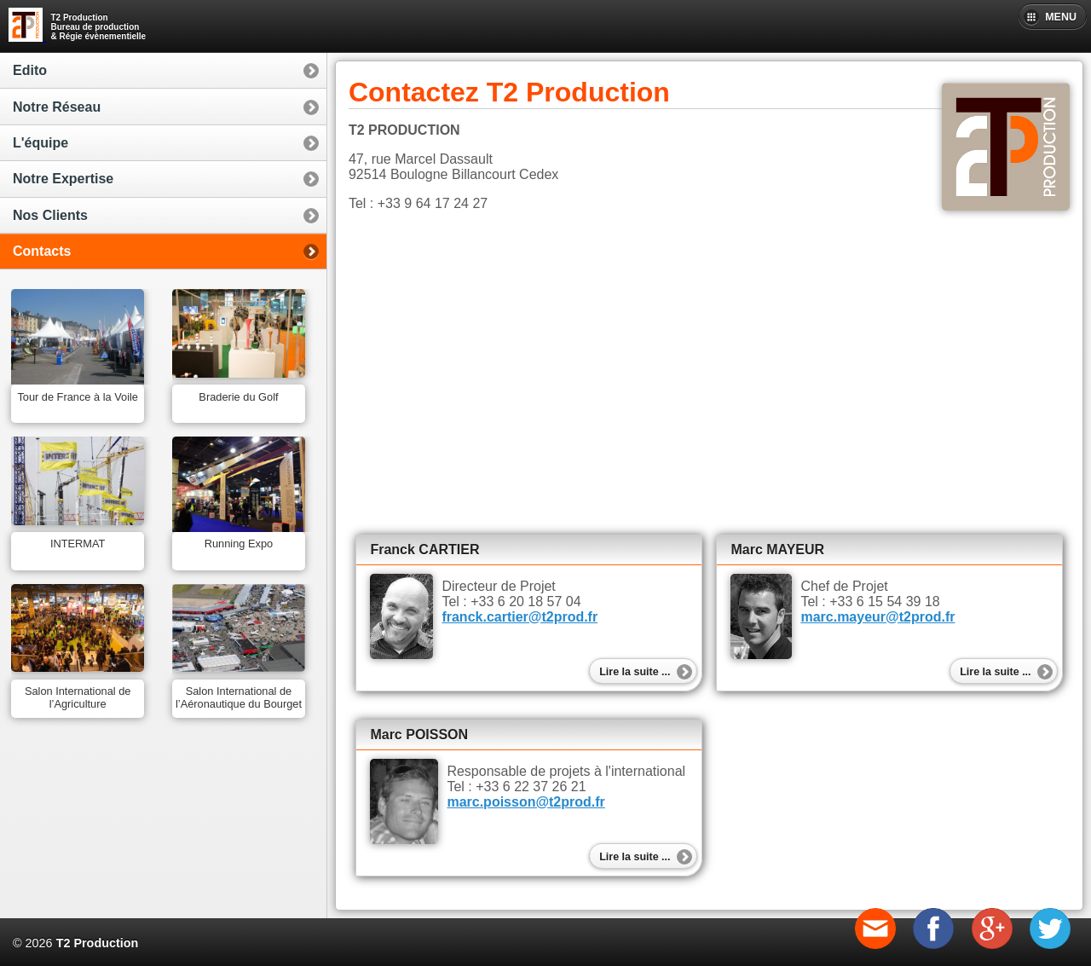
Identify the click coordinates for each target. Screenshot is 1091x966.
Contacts (42, 251)
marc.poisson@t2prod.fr (525, 802)
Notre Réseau (57, 107)
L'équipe (40, 143)
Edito (30, 70)
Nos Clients (50, 215)
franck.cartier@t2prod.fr (519, 617)
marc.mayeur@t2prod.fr (877, 617)
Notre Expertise (63, 178)
